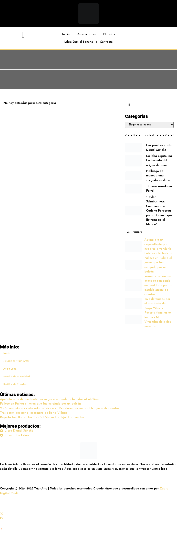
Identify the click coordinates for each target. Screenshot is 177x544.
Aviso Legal (10, 368)
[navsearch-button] (129, 105)
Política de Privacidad (16, 376)
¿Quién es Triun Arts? (16, 360)
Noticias (109, 34)
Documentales (86, 34)
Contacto (106, 42)
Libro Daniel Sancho (78, 42)
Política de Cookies (14, 384)
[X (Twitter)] (1, 514)
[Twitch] (1, 519)
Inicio (66, 34)
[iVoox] (1, 536)
